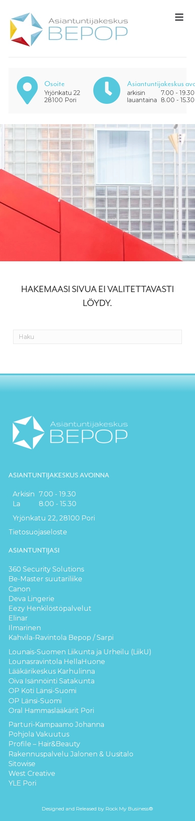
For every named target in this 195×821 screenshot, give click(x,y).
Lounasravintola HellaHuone (56, 662)
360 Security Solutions (46, 569)
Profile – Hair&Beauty (44, 744)
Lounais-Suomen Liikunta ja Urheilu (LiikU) (80, 652)
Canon (19, 589)
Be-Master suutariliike (45, 579)
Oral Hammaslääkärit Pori (51, 711)
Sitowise (21, 764)
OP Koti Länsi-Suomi (42, 691)
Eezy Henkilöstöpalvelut (50, 608)
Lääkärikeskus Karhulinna (51, 671)
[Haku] (97, 337)
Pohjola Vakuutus (38, 734)
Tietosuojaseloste (37, 532)
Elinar (18, 618)
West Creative (31, 774)
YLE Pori (22, 783)
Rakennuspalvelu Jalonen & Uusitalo (70, 754)
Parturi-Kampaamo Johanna (56, 725)
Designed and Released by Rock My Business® (97, 808)
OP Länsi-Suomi (35, 701)
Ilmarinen (24, 628)
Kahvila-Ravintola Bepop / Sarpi (61, 638)
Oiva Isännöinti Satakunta (51, 681)
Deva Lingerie (31, 599)
